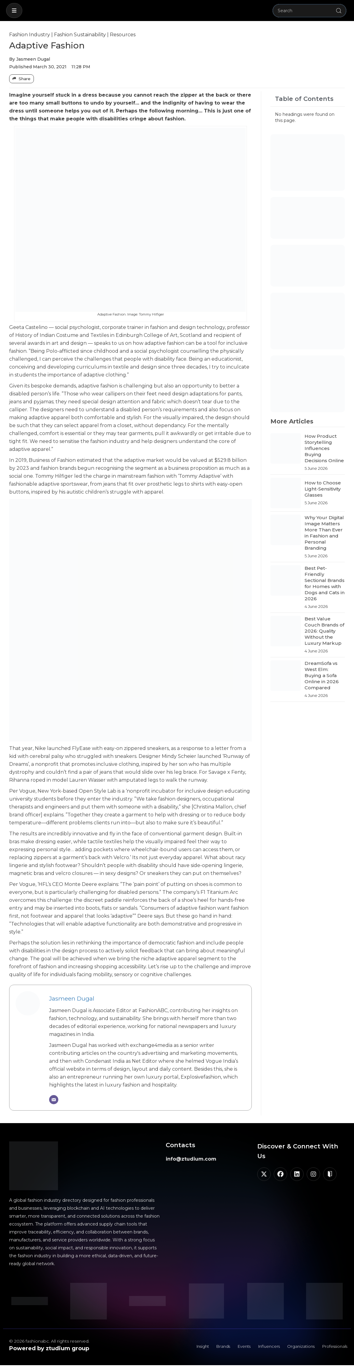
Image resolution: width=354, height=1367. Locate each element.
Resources (122, 34)
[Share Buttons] (21, 78)
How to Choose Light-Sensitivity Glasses (323, 489)
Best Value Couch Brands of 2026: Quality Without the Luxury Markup (324, 631)
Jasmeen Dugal (71, 998)
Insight (186, 1347)
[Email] (53, 1099)
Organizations (295, 1347)
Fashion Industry (29, 34)
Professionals (332, 1347)
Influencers (260, 1347)
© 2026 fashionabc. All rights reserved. (49, 1341)
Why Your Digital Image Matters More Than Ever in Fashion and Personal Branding (324, 533)
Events (232, 1347)
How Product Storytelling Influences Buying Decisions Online (324, 448)
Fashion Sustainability (80, 34)
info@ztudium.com (191, 1159)
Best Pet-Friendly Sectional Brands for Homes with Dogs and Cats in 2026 (325, 583)
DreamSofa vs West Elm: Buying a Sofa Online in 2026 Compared (322, 675)
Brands (209, 1347)
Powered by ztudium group (49, 1348)
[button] (14, 10)
